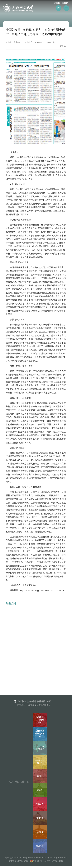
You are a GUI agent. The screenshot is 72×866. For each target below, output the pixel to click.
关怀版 (65, 3)
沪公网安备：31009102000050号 (48, 861)
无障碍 (57, 3)
